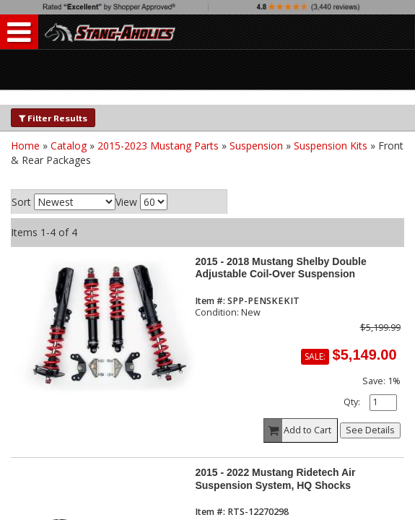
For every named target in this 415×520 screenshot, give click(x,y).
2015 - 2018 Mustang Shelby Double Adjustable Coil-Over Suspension (280, 268)
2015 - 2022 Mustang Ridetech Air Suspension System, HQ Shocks (275, 478)
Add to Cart (298, 430)
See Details (370, 430)
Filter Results (53, 118)
